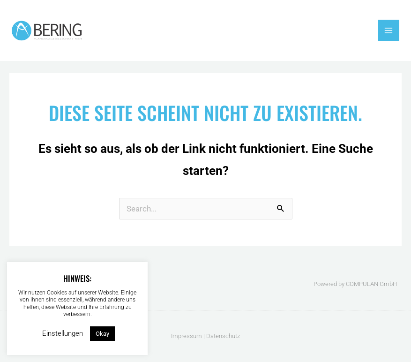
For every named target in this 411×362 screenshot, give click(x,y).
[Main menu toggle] (389, 30)
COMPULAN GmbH (371, 283)
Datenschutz (223, 335)
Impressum (186, 335)
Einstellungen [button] (62, 333)
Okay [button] (102, 333)
